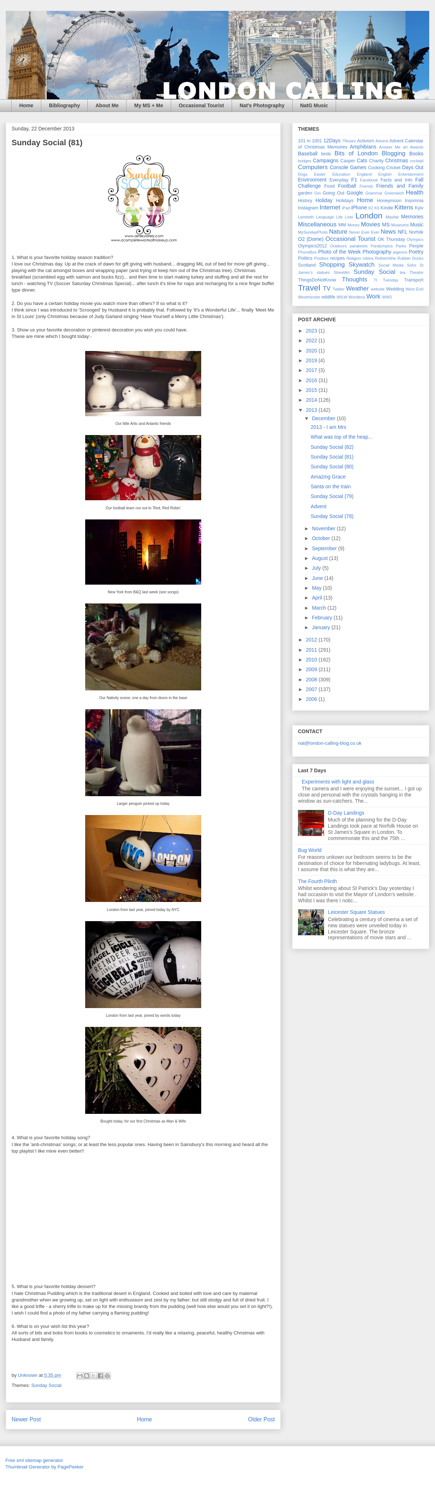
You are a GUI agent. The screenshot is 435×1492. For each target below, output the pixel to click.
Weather (357, 288)
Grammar (373, 193)
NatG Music (314, 105)
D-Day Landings (346, 813)
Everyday (339, 180)
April (317, 598)
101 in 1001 (310, 140)
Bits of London (356, 153)
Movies (370, 224)
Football (347, 186)
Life (339, 217)
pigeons (400, 252)
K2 (370, 208)
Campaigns (326, 160)
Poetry (416, 252)
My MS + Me (148, 105)
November (324, 528)
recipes (337, 258)
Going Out (333, 193)
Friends (366, 186)
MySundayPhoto (313, 232)
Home (26, 105)
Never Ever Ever (364, 232)
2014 (312, 400)
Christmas (396, 160)
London (368, 215)
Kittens (403, 207)
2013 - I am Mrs (328, 427)
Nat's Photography (262, 105)
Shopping (332, 264)
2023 (312, 331)
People (416, 245)
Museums (400, 225)
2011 (312, 650)
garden (305, 193)
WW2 (387, 297)
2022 (312, 340)
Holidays (344, 200)
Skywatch (362, 264)
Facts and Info (397, 180)
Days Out (412, 167)
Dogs (302, 174)
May (317, 588)
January (321, 627)
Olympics (415, 239)
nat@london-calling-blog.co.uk (329, 743)
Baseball (308, 153)
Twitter (338, 289)
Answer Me (390, 147)
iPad (346, 208)
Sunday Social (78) (332, 516)
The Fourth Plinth (317, 881)
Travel (309, 287)
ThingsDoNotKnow (317, 280)
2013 (312, 410)
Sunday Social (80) (332, 466)
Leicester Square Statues (356, 912)
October (321, 538)
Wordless (356, 297)
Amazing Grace (328, 477)
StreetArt (342, 272)
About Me (107, 105)
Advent (382, 141)
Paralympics (381, 246)
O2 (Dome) (311, 239)
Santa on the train (331, 486)
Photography (376, 252)
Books (416, 153)
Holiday (323, 200)
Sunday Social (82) (332, 447)
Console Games (348, 167)
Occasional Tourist (201, 105)
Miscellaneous (317, 224)
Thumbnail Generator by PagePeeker (44, 1467)
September (325, 548)
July (317, 568)
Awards (416, 147)
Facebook (369, 180)
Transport (413, 280)
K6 (377, 208)
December (324, 418)
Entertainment (410, 174)
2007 (312, 689)
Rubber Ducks (410, 258)
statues (323, 272)
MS (386, 224)
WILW (341, 297)
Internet (330, 207)
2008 (312, 679)
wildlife (328, 297)
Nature (338, 231)
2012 (312, 640)
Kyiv (419, 207)
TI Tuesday (386, 280)
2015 (312, 390)
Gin (317, 193)
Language (325, 217)
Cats (362, 160)
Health (415, 192)
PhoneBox (307, 252)
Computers (313, 167)
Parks (401, 246)
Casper (347, 160)
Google (355, 193)
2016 (312, 380)
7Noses (349, 141)
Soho (411, 265)
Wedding (395, 289)
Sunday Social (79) (332, 496)
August (320, 558)
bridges (304, 161)
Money (353, 225)
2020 (312, 351)
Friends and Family (399, 186)
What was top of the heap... (341, 437)
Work (373, 296)
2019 (312, 360)
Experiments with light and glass (338, 782)
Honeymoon (389, 200)
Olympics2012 (312, 245)
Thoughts (354, 279)
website (378, 289)
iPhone (359, 207)
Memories (412, 217)
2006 (312, 699)
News (388, 231)
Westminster (309, 297)
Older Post (261, 1419)
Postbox (321, 258)
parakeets (359, 246)
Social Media (391, 265)
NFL (402, 232)
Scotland (307, 265)
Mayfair (392, 217)
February (323, 617)
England (364, 174)
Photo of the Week (339, 252)
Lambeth (306, 217)
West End (414, 289)
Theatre (416, 272)
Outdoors (338, 246)
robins (367, 258)
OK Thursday (391, 239)
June (318, 578)
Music (416, 224)
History (305, 200)
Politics (305, 258)
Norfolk (416, 232)
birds (326, 153)
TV (326, 288)
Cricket (393, 167)
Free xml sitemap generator (34, 1460)
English (385, 174)
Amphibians (363, 147)
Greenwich (393, 193)
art (405, 147)
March (319, 608)
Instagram (308, 207)
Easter (320, 174)
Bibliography (64, 105)
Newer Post (26, 1419)
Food (329, 186)
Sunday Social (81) (332, 457)
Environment (312, 180)
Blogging (393, 153)
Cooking (376, 167)
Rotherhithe (385, 258)
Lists (349, 217)
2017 (312, 370)
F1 (354, 180)
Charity (376, 160)
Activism (365, 140)
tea (403, 272)
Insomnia (414, 200)
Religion (354, 258)
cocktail (416, 161)
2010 (312, 660)
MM (342, 224)
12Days (331, 140)
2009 (312, 669)
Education (341, 174)
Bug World (310, 850)
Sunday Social (46, 1385)
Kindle (387, 207)
